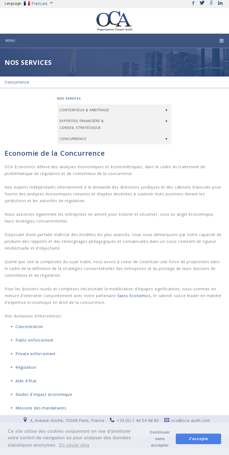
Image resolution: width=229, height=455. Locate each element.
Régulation (25, 367)
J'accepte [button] (198, 439)
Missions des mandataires (41, 408)
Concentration (29, 326)
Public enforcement (34, 340)
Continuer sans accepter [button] (160, 438)
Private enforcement (35, 353)
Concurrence (17, 82)
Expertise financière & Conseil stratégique (81, 124)
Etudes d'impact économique (43, 394)
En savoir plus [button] (74, 445)
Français (39, 3)
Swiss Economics (134, 295)
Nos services (69, 98)
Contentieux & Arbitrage (84, 109)
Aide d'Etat (26, 380)
